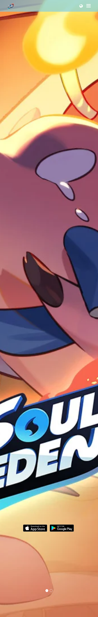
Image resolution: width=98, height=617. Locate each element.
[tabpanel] (49, 308)
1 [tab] (46, 590)
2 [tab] (51, 590)
